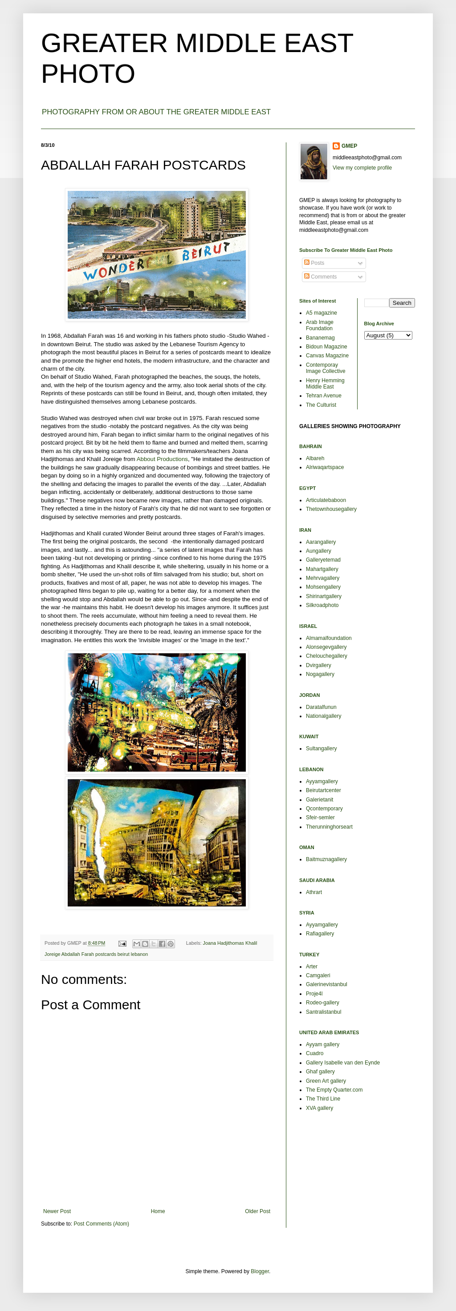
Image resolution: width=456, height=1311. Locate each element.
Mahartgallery (322, 569)
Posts (314, 263)
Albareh (315, 458)
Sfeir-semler (320, 817)
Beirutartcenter (323, 790)
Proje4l (314, 994)
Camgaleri (318, 975)
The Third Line (323, 1099)
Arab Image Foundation (320, 325)
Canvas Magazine (327, 355)
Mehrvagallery (322, 578)
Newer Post (57, 1211)
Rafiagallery (320, 934)
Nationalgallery (323, 716)
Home (158, 1211)
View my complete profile (362, 168)
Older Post (257, 1211)
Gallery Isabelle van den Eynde (343, 1063)
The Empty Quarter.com (334, 1090)
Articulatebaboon (326, 500)
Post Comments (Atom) (101, 1224)
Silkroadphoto (322, 605)
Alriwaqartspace (325, 467)
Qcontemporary (324, 808)
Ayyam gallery (322, 1044)
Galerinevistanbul (326, 984)
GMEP (349, 146)
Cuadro (314, 1053)
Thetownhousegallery (331, 509)
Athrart (314, 892)
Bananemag (320, 338)
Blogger (260, 1271)
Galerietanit (319, 800)
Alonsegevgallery (326, 647)
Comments (320, 277)
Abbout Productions (162, 459)
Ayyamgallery (322, 781)
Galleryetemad (323, 560)
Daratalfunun (321, 707)
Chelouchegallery (326, 656)
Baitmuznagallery (326, 859)
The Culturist (321, 405)
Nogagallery (320, 674)
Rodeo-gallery (322, 1002)
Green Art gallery (326, 1081)
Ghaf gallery (320, 1071)
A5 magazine (321, 313)
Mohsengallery (323, 587)
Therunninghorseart (329, 827)
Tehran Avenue (324, 395)
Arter (312, 966)
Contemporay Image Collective (326, 368)
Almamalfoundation (329, 638)
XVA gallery (319, 1108)
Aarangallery (321, 542)
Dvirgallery (318, 665)
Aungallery (318, 551)
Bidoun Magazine (326, 347)
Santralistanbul (323, 1012)
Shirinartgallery (324, 596)
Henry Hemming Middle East (325, 383)
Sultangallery (321, 748)
